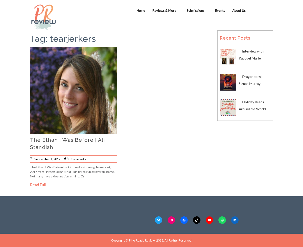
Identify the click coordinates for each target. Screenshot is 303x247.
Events (220, 10)
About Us (239, 10)
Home (141, 10)
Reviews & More (164, 10)
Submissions (196, 10)
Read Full (38, 184)
